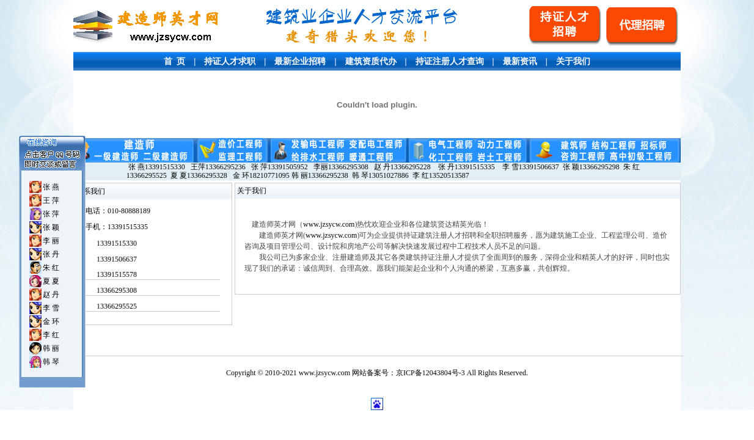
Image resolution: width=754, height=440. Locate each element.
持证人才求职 (229, 61)
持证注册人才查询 (449, 61)
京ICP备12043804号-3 (430, 373)
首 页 (174, 61)
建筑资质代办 (371, 61)
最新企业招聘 (300, 61)
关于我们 (573, 61)
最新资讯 (520, 61)
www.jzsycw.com (328, 224)
